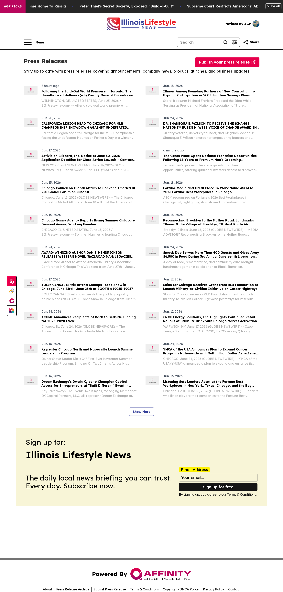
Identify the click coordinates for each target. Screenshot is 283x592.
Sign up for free (218, 486)
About (47, 589)
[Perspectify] (11, 291)
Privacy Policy (213, 589)
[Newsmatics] (11, 311)
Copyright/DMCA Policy (181, 589)
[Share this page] (251, 42)
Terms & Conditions (241, 494)
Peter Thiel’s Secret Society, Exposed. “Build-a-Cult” (133, 6)
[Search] (199, 42)
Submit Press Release (109, 589)
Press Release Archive (72, 589)
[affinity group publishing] (11, 301)
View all (273, 6)
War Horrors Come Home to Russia (41, 6)
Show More (141, 412)
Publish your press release (227, 62)
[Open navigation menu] (34, 42)
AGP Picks (13, 6)
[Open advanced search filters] (235, 42)
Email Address (194, 469)
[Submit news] (11, 281)
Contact (234, 589)
